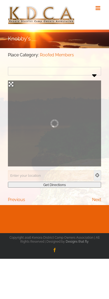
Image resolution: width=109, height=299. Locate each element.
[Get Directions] (54, 185)
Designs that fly (77, 241)
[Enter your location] (51, 175)
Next (96, 199)
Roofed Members (57, 54)
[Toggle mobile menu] (98, 8)
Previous (16, 199)
